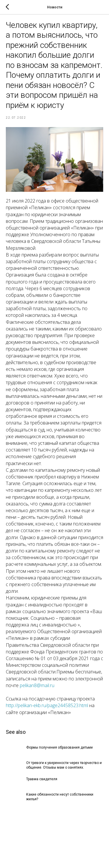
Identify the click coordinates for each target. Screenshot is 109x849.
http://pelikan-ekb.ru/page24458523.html (47, 705)
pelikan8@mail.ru (37, 685)
